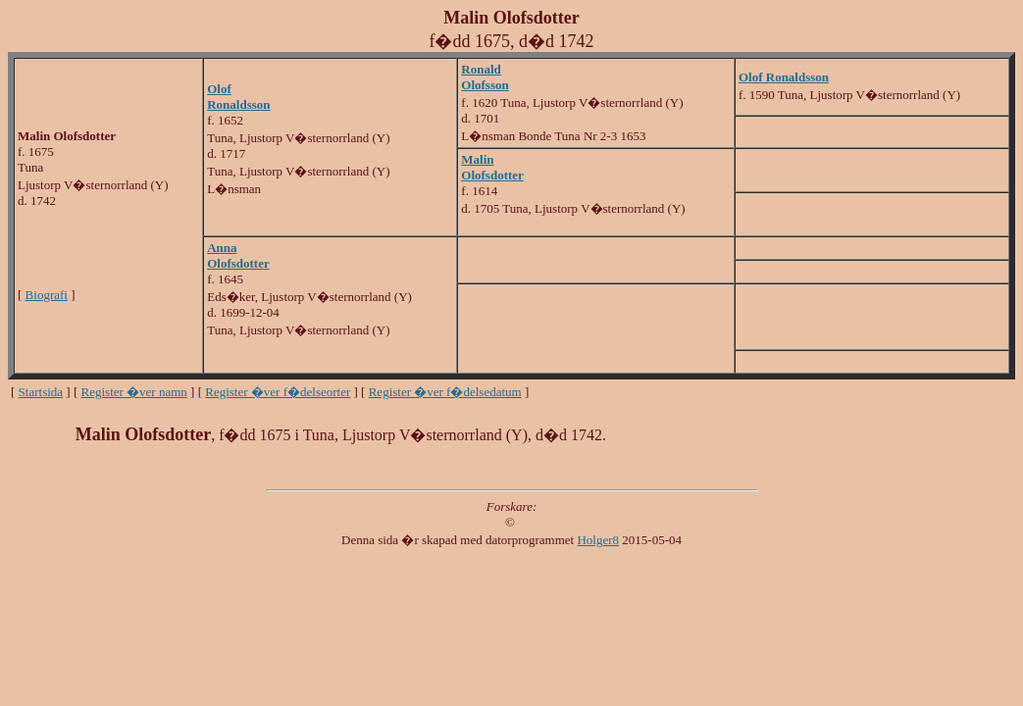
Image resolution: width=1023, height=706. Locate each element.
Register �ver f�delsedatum (445, 391)
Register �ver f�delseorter (277, 391)
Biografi (47, 294)
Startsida (41, 391)
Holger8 (598, 539)
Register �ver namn (134, 391)
